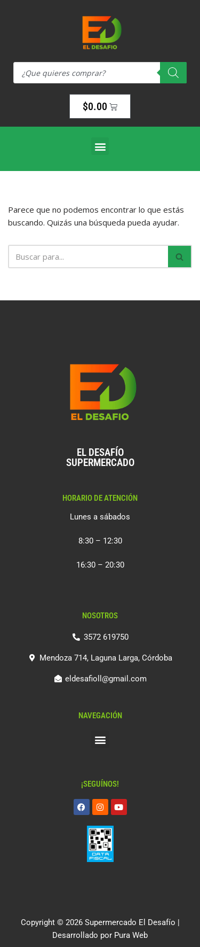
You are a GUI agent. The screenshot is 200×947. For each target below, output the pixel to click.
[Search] (173, 72)
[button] (100, 146)
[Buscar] (88, 256)
